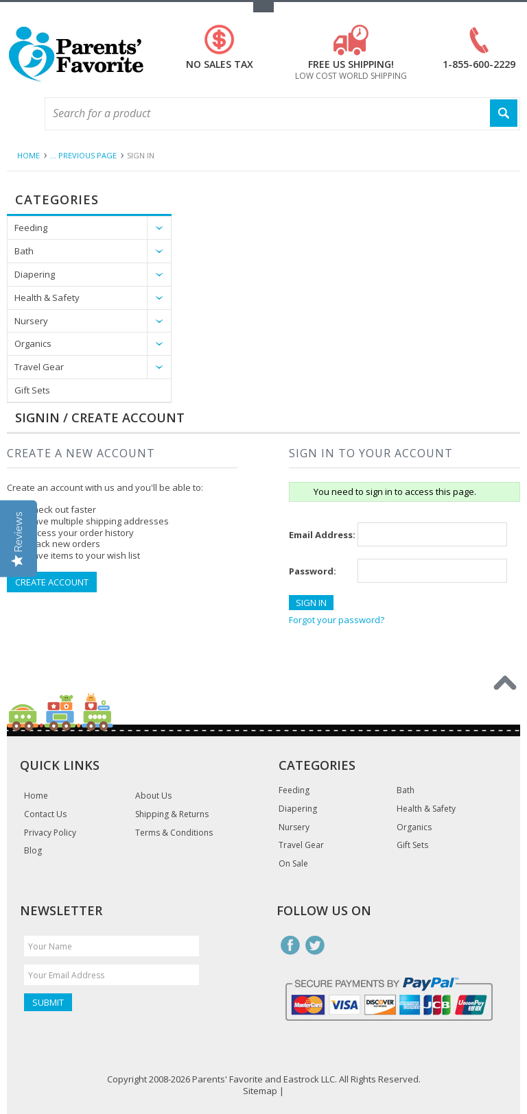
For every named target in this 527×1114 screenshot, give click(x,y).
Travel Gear (39, 367)
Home (28, 155)
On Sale (293, 863)
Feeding (30, 227)
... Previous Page (83, 155)
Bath (24, 251)
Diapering (34, 274)
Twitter (315, 945)
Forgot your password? (336, 620)
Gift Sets (32, 390)
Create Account (52, 582)
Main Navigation (19, 114)
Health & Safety (47, 297)
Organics (32, 343)
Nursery (31, 321)
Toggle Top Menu (263, 7)
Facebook (290, 945)
